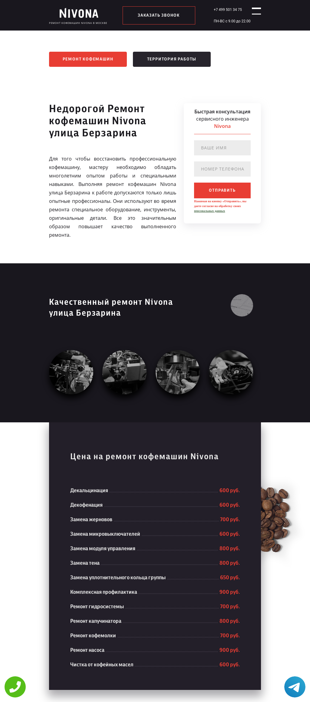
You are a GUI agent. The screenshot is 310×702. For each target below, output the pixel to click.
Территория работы (172, 59)
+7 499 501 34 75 (223, 10)
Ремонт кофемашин (88, 59)
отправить (222, 190)
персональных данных (209, 211)
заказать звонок (156, 15)
